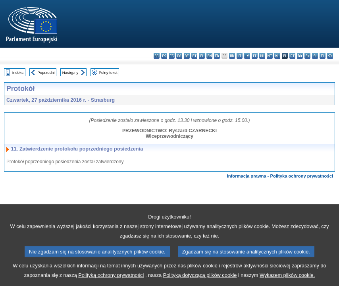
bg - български (157, 56)
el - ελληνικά (202, 56)
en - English (209, 56)
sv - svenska (330, 56)
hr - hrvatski (232, 56)
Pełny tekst (108, 72)
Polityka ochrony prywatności (301, 176)
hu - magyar (262, 56)
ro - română (300, 56)
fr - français (217, 56)
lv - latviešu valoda (247, 56)
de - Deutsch (187, 56)
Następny (70, 72)
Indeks (17, 72)
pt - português (292, 56)
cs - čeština (172, 56)
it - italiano (240, 56)
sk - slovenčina (307, 56)
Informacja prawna (246, 176)
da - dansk (179, 56)
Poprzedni (45, 72)
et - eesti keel (194, 56)
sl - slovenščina (315, 56)
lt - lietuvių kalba (255, 56)
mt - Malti (270, 56)
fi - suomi (323, 56)
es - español (164, 56)
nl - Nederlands (277, 56)
